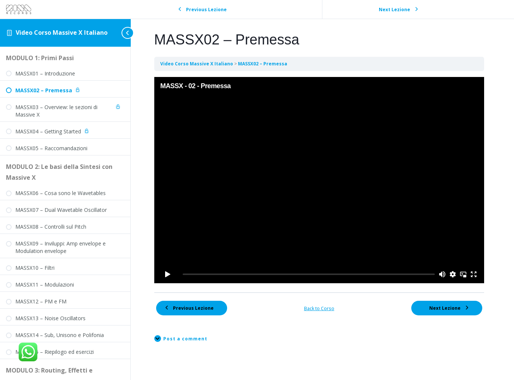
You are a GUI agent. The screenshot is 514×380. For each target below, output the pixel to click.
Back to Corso (322, 305)
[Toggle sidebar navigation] (121, 33)
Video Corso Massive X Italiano (62, 32)
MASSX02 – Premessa (269, 64)
